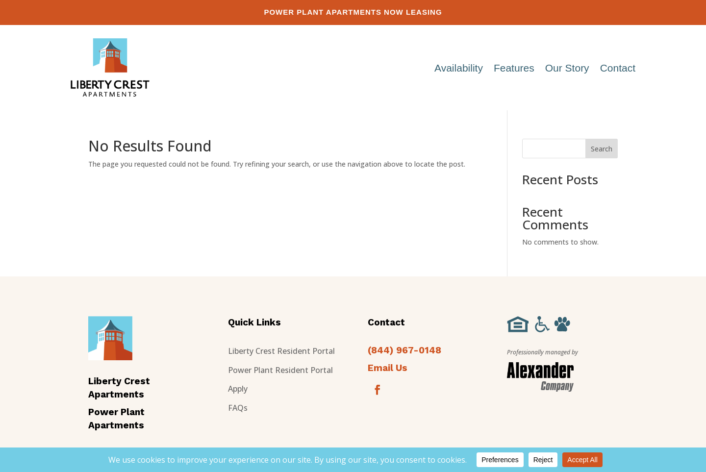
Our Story (567, 68)
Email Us (387, 367)
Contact (617, 68)
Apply (238, 388)
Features (514, 68)
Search (601, 148)
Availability (458, 68)
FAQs (238, 407)
